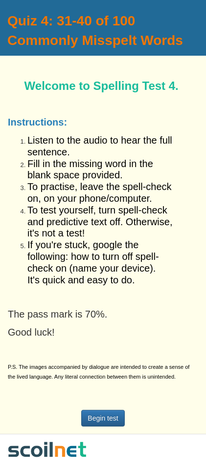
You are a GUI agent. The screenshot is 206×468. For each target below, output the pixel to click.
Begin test (103, 418)
